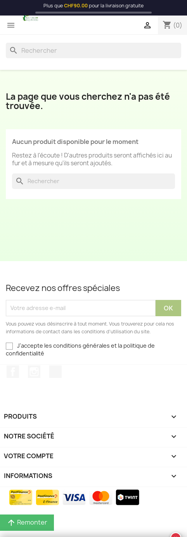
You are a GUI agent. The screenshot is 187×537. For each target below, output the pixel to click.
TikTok (55, 372)
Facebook (13, 372)
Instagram (34, 372)
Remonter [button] (27, 522)
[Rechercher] (93, 50)
